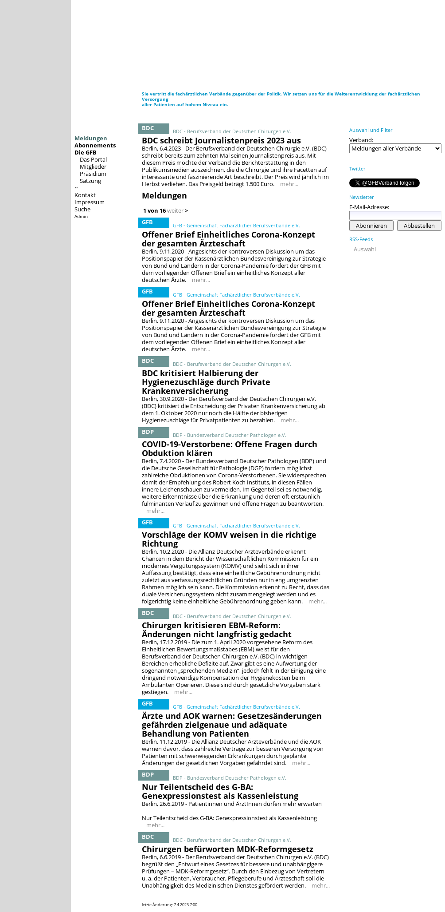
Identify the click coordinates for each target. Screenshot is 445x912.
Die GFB (85, 152)
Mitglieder (93, 166)
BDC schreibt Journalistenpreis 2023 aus (221, 140)
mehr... (289, 184)
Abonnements (95, 145)
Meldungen (90, 138)
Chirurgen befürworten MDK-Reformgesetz (227, 849)
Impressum (89, 202)
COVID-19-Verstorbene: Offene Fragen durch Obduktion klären (229, 448)
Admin (81, 216)
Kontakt (85, 194)
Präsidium (93, 173)
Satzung (90, 180)
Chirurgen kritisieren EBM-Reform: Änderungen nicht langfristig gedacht (217, 629)
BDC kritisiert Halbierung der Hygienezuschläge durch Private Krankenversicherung (206, 382)
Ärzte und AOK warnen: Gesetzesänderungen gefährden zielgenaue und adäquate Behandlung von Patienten (232, 724)
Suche (82, 209)
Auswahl (365, 249)
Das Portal (93, 159)
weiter (175, 210)
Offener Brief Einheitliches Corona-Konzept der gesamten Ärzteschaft (228, 239)
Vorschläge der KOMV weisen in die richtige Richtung (229, 539)
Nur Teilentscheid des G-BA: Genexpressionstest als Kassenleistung (220, 791)
